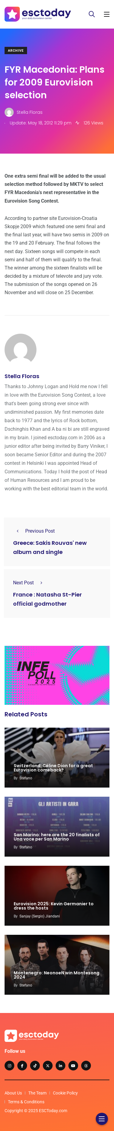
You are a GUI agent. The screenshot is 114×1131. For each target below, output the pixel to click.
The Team (37, 1093)
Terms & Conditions (26, 1101)
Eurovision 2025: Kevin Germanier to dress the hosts (54, 906)
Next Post (29, 583)
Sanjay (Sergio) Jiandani (39, 916)
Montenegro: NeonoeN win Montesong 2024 (56, 975)
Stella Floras (22, 376)
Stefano (25, 778)
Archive (16, 51)
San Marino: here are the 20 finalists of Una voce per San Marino (57, 837)
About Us (13, 1093)
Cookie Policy (65, 1093)
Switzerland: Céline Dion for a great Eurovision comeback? (53, 768)
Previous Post (34, 531)
